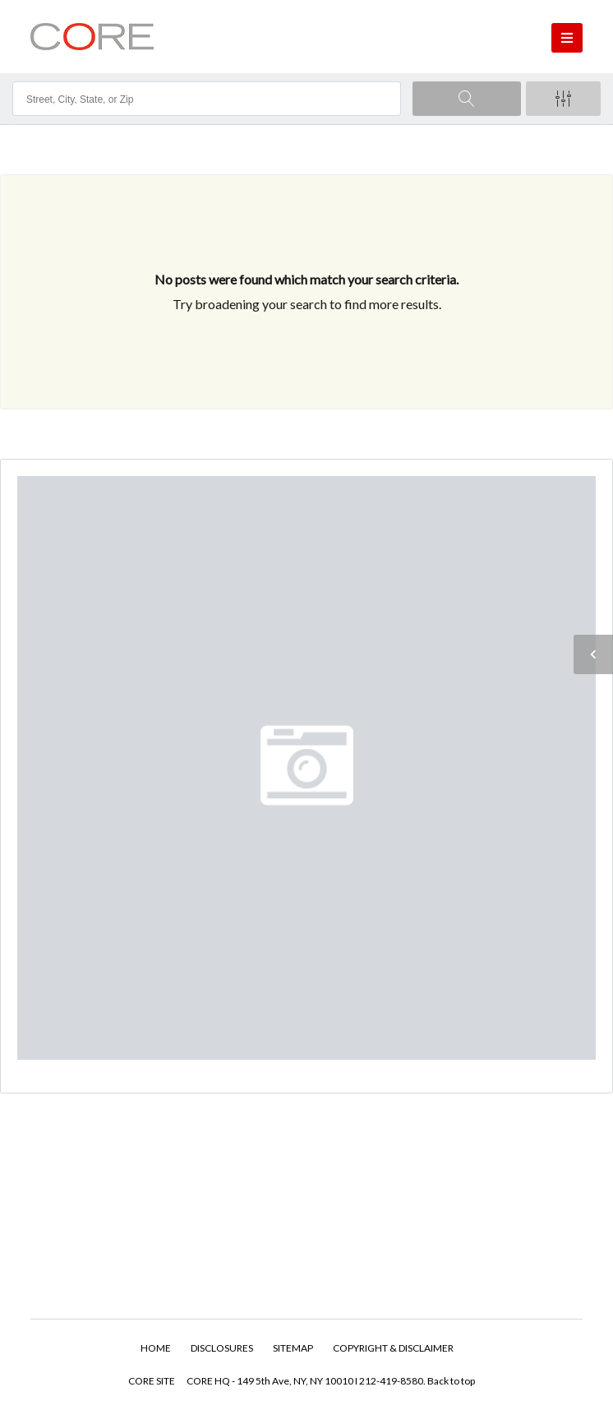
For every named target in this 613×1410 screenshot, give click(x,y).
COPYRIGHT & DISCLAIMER (393, 1348)
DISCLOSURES (222, 1348)
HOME (156, 1348)
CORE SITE (151, 1381)
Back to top (451, 1381)
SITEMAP (293, 1348)
